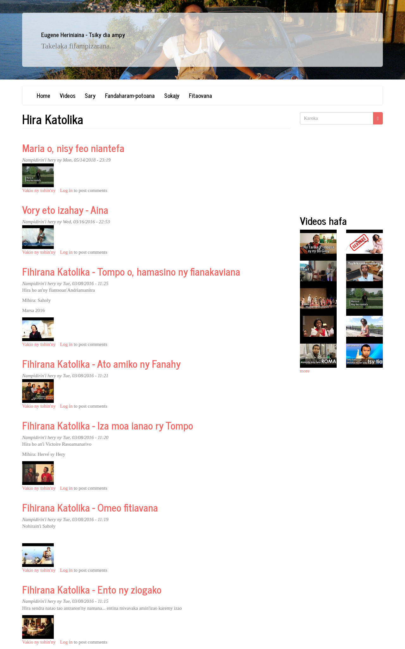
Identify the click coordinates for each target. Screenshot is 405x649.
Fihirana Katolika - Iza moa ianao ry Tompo (107, 425)
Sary (90, 95)
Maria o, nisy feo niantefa (73, 147)
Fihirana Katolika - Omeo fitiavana (90, 507)
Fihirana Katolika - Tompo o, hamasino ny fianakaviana (131, 271)
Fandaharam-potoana (130, 95)
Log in (66, 190)
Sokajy (171, 95)
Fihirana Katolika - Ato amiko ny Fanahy (101, 363)
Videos (67, 95)
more (305, 370)
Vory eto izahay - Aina (65, 209)
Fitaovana (200, 95)
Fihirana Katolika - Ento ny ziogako (91, 589)
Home (43, 95)
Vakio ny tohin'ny (39, 190)
